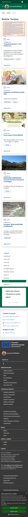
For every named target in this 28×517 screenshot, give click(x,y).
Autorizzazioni (7, 423)
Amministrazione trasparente (10, 490)
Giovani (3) (6, 265)
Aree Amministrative (8, 373)
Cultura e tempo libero (9, 394)
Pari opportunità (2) (9, 269)
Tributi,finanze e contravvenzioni (11, 416)
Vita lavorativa (7, 397)
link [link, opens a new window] (6, 504)
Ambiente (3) (7, 256)
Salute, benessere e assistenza (11, 421)
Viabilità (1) (6, 284)
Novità (8, 13)
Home (3, 13)
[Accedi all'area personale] (22, 2)
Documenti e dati (7, 385)
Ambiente (5, 418)
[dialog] (14, 504)
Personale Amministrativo (10, 382)
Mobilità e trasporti (8, 404)
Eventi (5, 444)
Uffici (4, 375)
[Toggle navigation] (3, 6)
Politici (5, 380)
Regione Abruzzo (6, 2)
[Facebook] (3, 363)
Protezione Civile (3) (9, 272)
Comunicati (6, 433)
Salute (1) (6, 275)
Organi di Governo (8, 370)
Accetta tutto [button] (14, 508)
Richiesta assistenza (8, 483)
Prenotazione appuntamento (10, 475)
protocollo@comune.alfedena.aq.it (13, 467)
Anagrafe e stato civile (9, 392)
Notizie (7, 39)
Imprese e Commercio (8, 399)
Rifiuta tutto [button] (14, 511)
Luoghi (5, 442)
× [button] (26, 493)
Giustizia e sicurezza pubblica (10, 414)
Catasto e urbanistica (8, 402)
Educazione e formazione (9, 411)
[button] (14, 514)
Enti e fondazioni (7, 378)
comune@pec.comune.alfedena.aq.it (12, 465)
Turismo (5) (6, 281)
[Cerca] (25, 6)
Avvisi (4, 435)
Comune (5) (6, 259)
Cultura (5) (6, 262)
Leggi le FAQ (6, 480)
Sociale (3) (6, 278)
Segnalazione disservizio (9, 478)
